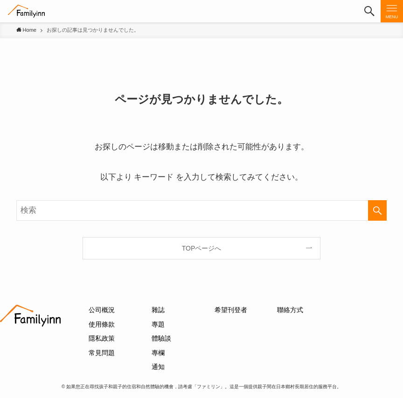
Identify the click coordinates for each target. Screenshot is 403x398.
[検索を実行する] (377, 210)
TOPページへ (202, 248)
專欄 (158, 352)
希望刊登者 (231, 310)
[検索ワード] (201, 210)
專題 (158, 324)
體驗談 (161, 338)
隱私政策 (102, 338)
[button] (369, 11)
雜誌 (158, 310)
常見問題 (102, 352)
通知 (158, 366)
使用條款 (102, 324)
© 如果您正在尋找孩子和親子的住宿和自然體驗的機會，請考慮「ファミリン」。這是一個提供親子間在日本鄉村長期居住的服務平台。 (201, 386)
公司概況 (102, 310)
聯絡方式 (290, 310)
